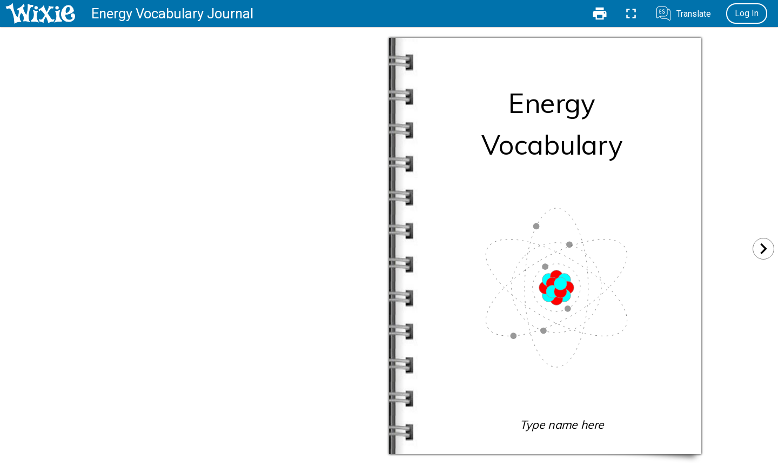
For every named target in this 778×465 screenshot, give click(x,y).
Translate (693, 14)
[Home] (40, 13)
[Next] (763, 249)
